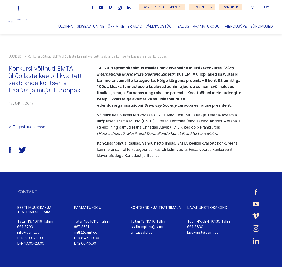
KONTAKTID (230, 7)
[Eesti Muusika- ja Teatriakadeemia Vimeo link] (110, 7)
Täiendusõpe (235, 26)
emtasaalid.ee (142, 232)
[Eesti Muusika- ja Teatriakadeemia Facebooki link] (93, 7)
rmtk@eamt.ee (85, 232)
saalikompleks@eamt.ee (149, 227)
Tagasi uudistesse (29, 127)
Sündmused (261, 26)
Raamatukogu (206, 26)
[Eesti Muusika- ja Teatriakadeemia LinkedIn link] (129, 7)
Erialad (135, 26)
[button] (253, 7)
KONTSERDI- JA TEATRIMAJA (156, 207)
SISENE (200, 7)
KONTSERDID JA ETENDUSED (161, 7)
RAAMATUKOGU (87, 207)
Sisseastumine (90, 26)
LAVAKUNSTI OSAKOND (207, 207)
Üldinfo (65, 26)
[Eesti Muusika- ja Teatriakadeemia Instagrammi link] (120, 7)
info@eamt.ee (28, 232)
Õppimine (116, 26)
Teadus (182, 26)
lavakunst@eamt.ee (202, 232)
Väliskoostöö (159, 26)
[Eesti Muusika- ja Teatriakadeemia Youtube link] (101, 7)
